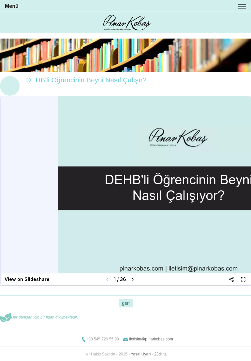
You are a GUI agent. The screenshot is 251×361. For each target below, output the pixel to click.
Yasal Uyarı (141, 354)
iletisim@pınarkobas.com (151, 339)
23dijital (161, 354)
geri (125, 303)
